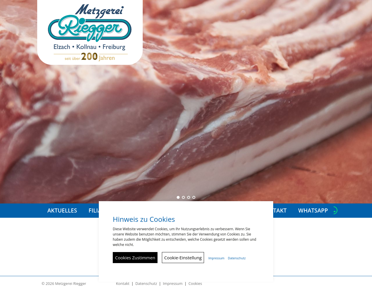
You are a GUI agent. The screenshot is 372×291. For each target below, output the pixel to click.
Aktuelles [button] (62, 210)
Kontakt (122, 283)
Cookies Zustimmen (135, 257)
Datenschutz (146, 283)
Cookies (195, 283)
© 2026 (64, 283)
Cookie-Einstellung (183, 257)
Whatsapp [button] (313, 210)
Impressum (173, 283)
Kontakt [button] (274, 210)
